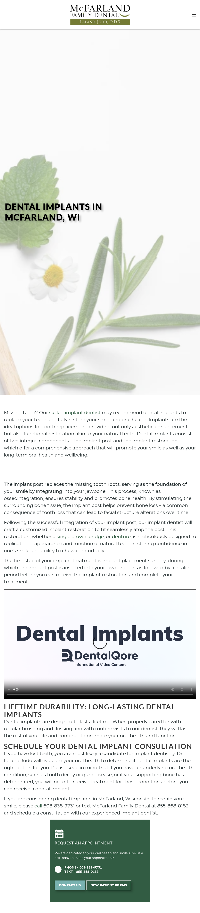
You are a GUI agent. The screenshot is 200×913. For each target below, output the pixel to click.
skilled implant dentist (75, 412)
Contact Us (70, 885)
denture (121, 536)
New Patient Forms (108, 885)
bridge (96, 536)
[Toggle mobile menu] (194, 14)
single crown (71, 536)
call (38, 806)
